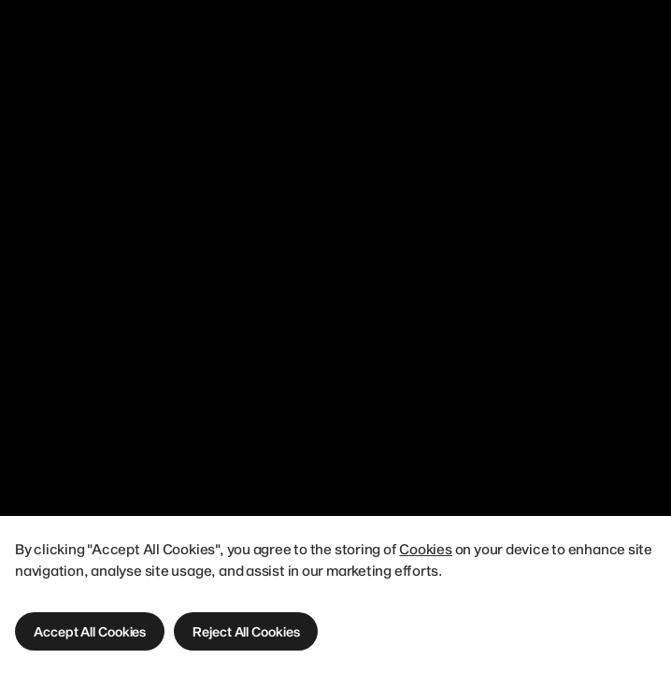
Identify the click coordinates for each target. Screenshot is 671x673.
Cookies (425, 548)
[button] (89, 631)
